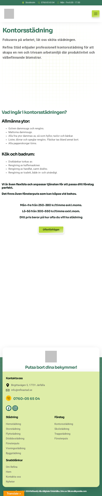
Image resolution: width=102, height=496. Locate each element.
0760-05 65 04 (26, 399)
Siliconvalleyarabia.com (76, 491)
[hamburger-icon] (95, 13)
